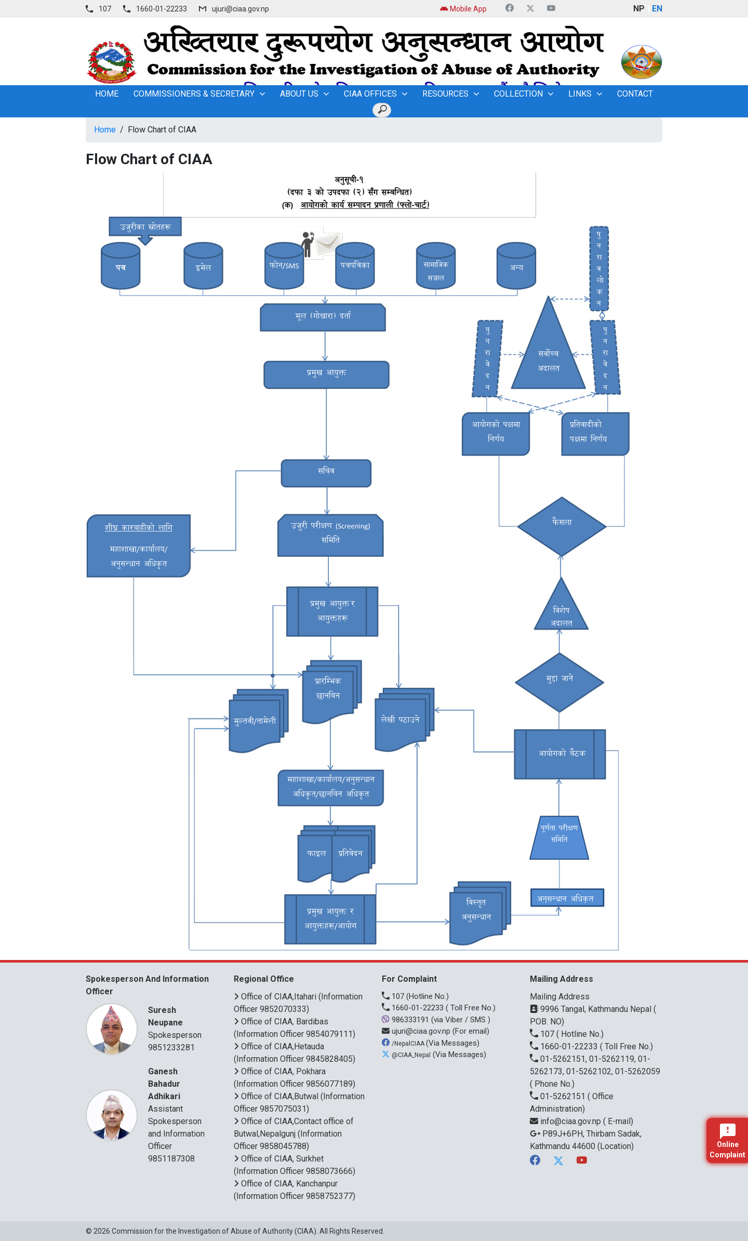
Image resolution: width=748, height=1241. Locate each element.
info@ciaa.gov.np (566, 1121)
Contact (635, 94)
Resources (445, 94)
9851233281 (171, 1047)
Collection (518, 94)
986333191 (406, 1019)
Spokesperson (178, 1022)
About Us (299, 94)
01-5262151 (558, 1096)
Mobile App (463, 9)
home (106, 94)
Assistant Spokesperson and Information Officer (178, 1108)
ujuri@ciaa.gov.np (240, 9)
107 (105, 9)
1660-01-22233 (161, 9)
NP (639, 9)
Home (105, 130)
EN (657, 9)
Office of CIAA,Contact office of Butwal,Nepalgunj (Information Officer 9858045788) (294, 1133)
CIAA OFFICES (370, 94)
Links (580, 94)
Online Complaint (727, 1141)
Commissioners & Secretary (194, 94)
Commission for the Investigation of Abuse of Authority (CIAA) (214, 1231)
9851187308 (171, 1159)
